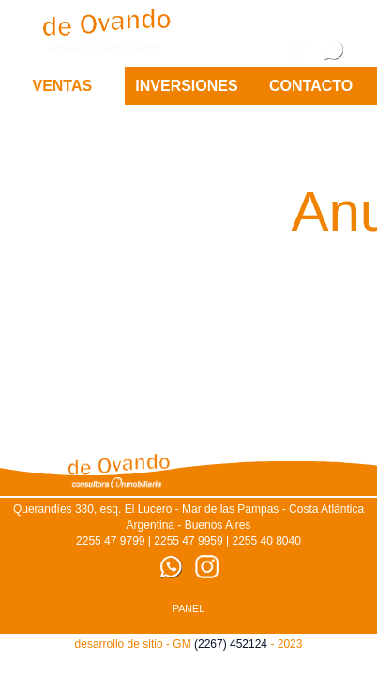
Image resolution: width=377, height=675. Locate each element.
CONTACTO (311, 86)
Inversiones (186, 86)
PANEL (188, 608)
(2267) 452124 (230, 644)
